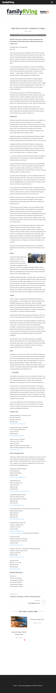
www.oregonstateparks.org (17, 531)
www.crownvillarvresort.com (17, 519)
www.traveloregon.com (16, 449)
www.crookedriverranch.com (17, 505)
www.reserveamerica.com (16, 533)
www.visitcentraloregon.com (17, 435)
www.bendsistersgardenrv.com (17, 477)
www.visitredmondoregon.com (17, 423)
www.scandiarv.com (15, 569)
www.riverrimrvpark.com (16, 545)
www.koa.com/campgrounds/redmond (19, 491)
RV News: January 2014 (37, 619)
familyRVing (8, 2)
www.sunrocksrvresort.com (17, 557)
